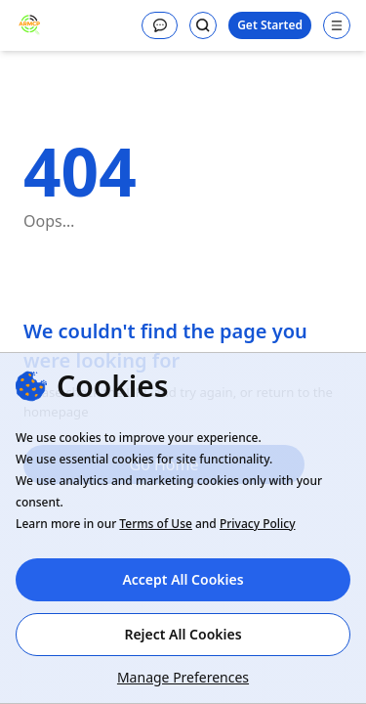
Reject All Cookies (182, 634)
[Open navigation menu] (336, 25)
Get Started (270, 25)
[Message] (160, 25)
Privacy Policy (258, 523)
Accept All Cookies (182, 579)
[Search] (203, 25)
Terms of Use (155, 523)
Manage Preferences (183, 677)
